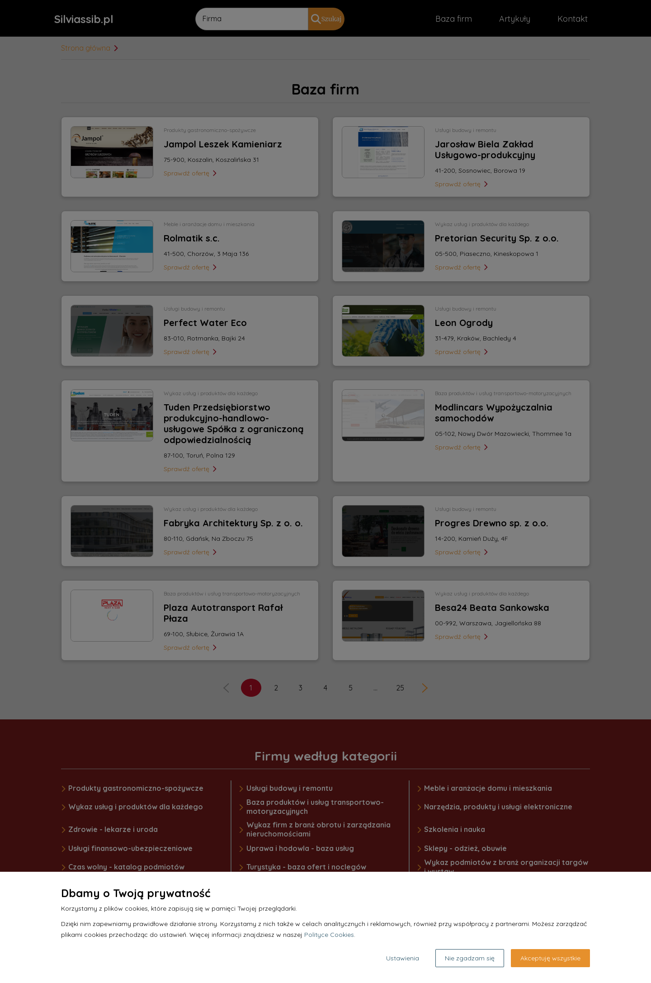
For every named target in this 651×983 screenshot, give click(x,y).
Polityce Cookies (329, 935)
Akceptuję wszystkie (550, 958)
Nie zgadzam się (470, 958)
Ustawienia (402, 958)
